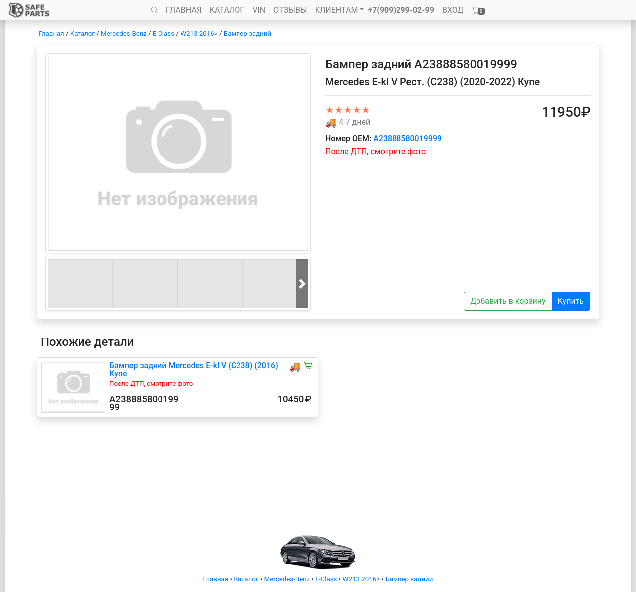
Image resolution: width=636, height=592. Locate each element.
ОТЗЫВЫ (290, 10)
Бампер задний (247, 33)
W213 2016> (199, 33)
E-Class (163, 33)
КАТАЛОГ (227, 10)
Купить (571, 301)
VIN (258, 10)
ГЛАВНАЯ (184, 10)
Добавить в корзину (507, 301)
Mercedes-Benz (124, 33)
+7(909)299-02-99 (401, 10)
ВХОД (453, 10)
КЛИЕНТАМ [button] (336, 10)
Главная (51, 33)
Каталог (82, 33)
